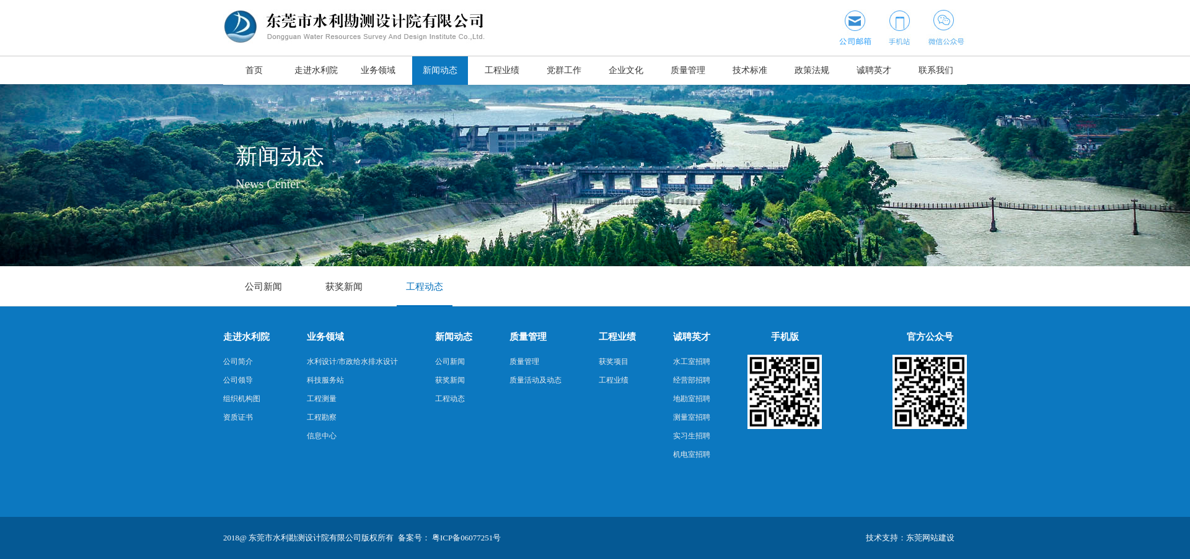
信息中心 (322, 435)
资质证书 (238, 417)
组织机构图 (241, 398)
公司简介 (238, 361)
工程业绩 (502, 70)
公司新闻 (263, 287)
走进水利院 (316, 70)
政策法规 (812, 70)
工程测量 (322, 398)
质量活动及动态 (535, 380)
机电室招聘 (691, 454)
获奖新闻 (344, 287)
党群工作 (564, 70)
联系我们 (936, 70)
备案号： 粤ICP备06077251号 (449, 537)
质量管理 (688, 70)
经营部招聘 (691, 380)
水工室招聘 (691, 361)
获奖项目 (613, 361)
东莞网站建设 (930, 537)
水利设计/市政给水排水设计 (352, 361)
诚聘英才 (874, 70)
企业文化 (626, 70)
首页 (254, 70)
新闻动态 (440, 70)
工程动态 (424, 287)
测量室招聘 (691, 417)
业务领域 (378, 70)
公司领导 (238, 380)
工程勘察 (322, 417)
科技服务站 (325, 380)
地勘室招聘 (691, 398)
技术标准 (750, 70)
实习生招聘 (691, 435)
